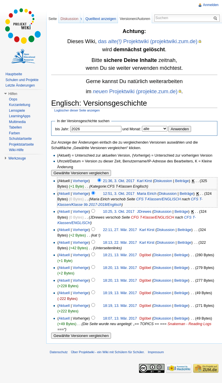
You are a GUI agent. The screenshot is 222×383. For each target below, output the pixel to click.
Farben (14, 133)
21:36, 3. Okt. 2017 (118, 181)
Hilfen (12, 94)
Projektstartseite (21, 144)
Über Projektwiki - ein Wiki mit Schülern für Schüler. (108, 352)
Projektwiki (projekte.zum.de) (135, 91)
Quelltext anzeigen (101, 19)
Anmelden (211, 5)
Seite (52, 19)
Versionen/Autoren (135, 19)
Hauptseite (13, 74)
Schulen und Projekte (21, 80)
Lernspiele (17, 111)
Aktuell (64, 193)
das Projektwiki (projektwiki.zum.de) (147, 41)
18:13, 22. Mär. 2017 (120, 242)
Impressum (156, 352)
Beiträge (182, 181)
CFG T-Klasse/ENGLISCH (152, 217)
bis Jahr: (62, 129)
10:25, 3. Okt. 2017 (118, 211)
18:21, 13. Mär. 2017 (120, 255)
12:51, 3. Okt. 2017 (118, 193)
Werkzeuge (17, 158)
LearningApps (19, 116)
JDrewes (144, 211)
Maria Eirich (147, 193)
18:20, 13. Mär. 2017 (120, 267)
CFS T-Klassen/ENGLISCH (158, 199)
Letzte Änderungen (20, 85)
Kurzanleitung (19, 105)
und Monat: (131, 129)
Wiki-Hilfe (16, 150)
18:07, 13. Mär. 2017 (120, 318)
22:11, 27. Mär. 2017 (120, 230)
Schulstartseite (20, 139)
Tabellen (15, 127)
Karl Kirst (144, 181)
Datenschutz (59, 352)
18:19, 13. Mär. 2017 (120, 293)
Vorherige (81, 181)
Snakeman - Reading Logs (190, 324)
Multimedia (17, 122)
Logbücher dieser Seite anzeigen (77, 110)
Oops (13, 99)
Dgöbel (145, 255)
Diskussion (163, 181)
